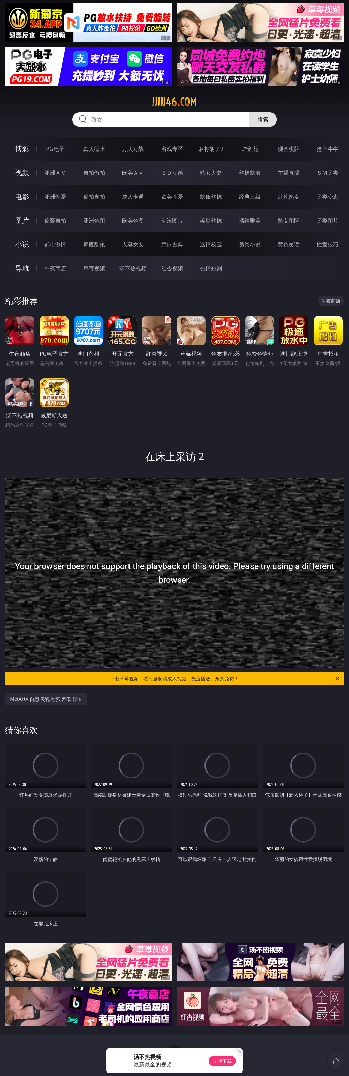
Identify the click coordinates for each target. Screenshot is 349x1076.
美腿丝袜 (211, 220)
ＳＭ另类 (327, 172)
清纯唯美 (250, 220)
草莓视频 (94, 268)
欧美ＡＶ (133, 172)
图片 (22, 220)
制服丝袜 (211, 196)
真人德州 (94, 149)
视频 (22, 172)
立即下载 (222, 1061)
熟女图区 (289, 220)
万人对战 (133, 149)
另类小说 (250, 244)
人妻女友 (133, 244)
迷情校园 (211, 244)
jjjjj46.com (174, 102)
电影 (22, 196)
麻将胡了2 (210, 149)
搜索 (263, 119)
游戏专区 (172, 149)
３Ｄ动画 (172, 172)
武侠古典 (172, 244)
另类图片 (327, 220)
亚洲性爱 (55, 196)
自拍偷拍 (94, 172)
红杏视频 (172, 268)
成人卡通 (133, 196)
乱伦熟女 (289, 196)
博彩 (22, 148)
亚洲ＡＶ (55, 172)
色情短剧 (211, 268)
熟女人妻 (211, 172)
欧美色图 (133, 220)
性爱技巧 (327, 244)
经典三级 (250, 196)
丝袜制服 (250, 172)
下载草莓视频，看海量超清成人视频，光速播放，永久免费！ (225, 679)
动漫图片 (172, 220)
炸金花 (250, 149)
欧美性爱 (172, 196)
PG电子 (55, 149)
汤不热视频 (133, 268)
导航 (22, 268)
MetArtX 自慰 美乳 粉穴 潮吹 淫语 (46, 699)
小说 (22, 244)
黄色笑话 (289, 244)
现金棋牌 (289, 149)
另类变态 (327, 196)
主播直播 (289, 172)
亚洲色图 (94, 220)
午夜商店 (55, 268)
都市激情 (55, 244)
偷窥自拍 (55, 220)
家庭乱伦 (94, 244)
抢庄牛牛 (327, 149)
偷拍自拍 (94, 196)
